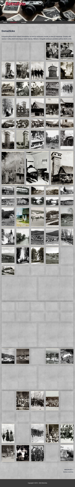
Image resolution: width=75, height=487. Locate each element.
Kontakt (23, 22)
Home (5, 22)
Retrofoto (16, 4)
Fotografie (14, 22)
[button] (17, 22)
